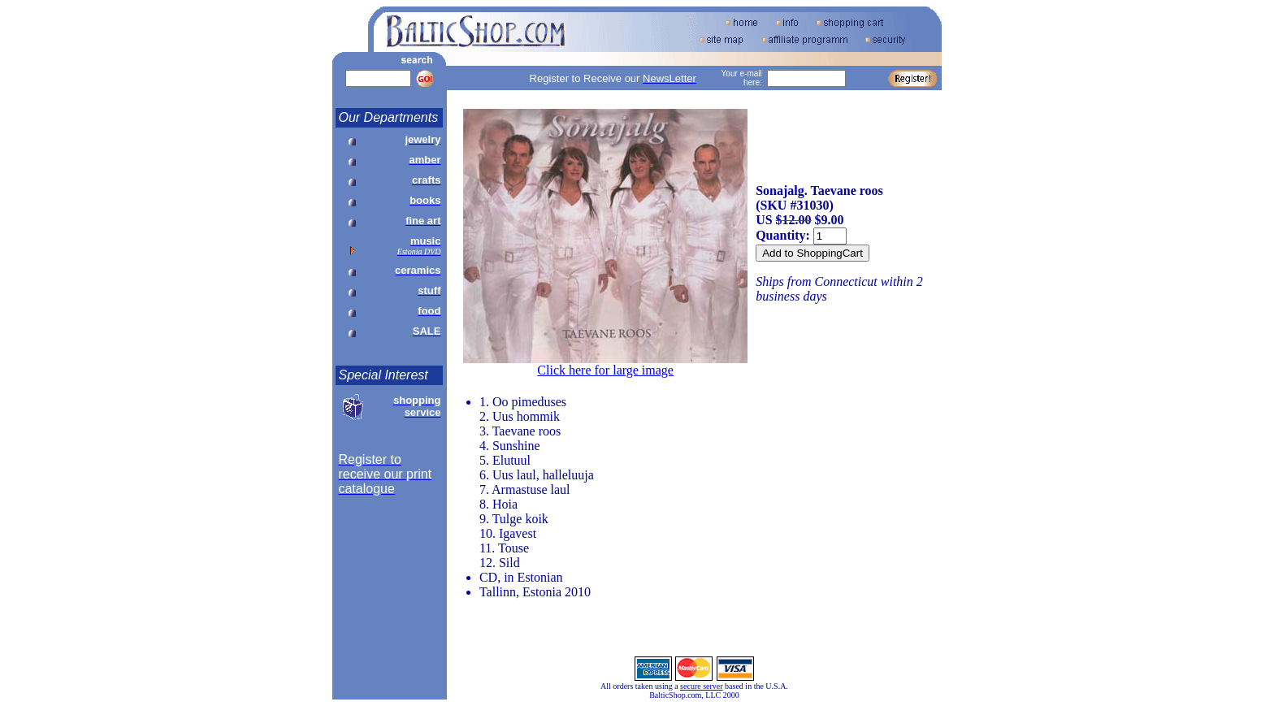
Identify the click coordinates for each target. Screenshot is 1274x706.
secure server (701, 686)
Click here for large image (605, 370)
